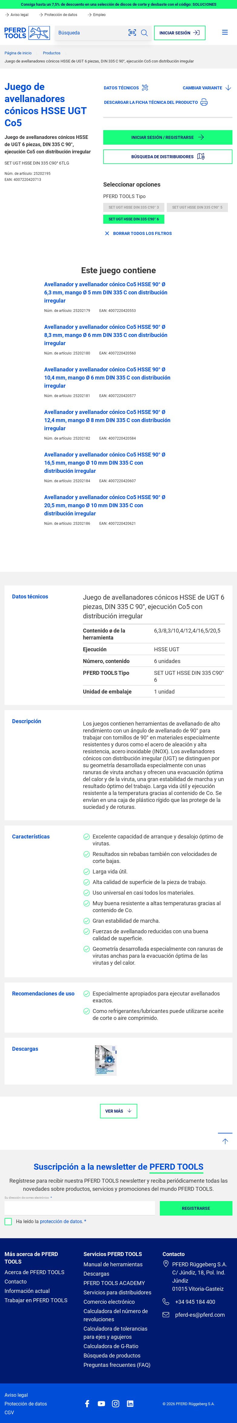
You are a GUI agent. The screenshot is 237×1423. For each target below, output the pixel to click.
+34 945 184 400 (189, 1301)
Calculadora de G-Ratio (111, 1346)
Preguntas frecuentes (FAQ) (117, 1365)
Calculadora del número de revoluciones (116, 1315)
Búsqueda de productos (112, 1355)
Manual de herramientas (113, 1264)
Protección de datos (58, 15)
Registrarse (196, 1208)
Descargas (96, 1274)
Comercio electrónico (109, 1302)
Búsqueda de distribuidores (168, 156)
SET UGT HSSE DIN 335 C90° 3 (134, 207)
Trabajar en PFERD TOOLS (36, 1300)
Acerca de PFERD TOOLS (34, 1272)
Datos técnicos (126, 87)
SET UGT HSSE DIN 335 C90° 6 (134, 219)
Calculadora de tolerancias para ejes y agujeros (115, 1332)
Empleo (96, 15)
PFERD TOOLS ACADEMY (114, 1283)
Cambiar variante (207, 87)
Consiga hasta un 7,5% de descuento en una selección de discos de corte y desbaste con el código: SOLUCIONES (118, 4)
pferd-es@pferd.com (194, 1314)
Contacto (16, 1281)
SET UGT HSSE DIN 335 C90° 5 (197, 207)
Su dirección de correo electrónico (27, 1197)
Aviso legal (17, 15)
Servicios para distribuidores (117, 1292)
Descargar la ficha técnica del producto (156, 102)
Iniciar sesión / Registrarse (168, 137)
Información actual (27, 1291)
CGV (9, 1412)
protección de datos (61, 1221)
